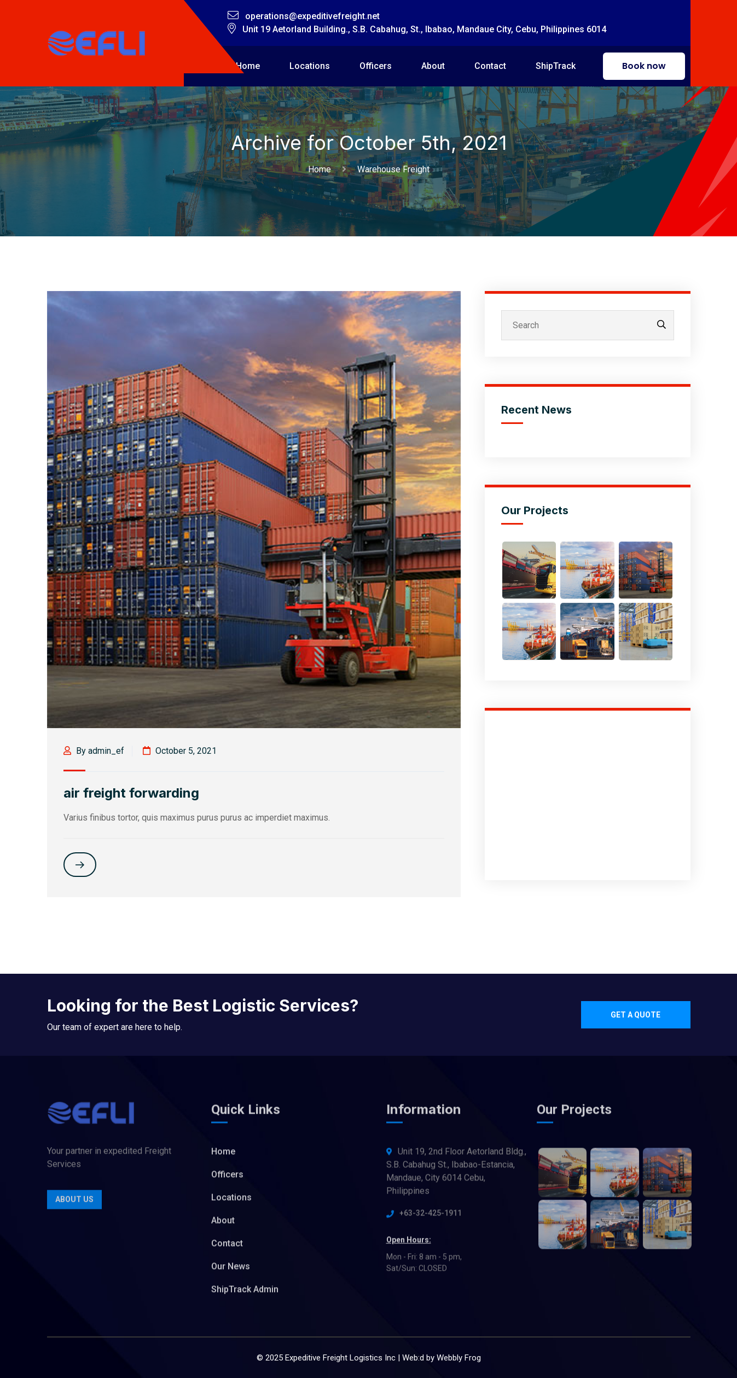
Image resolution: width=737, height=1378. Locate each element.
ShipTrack (556, 66)
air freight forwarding (131, 793)
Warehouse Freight (393, 169)
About (433, 66)
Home (248, 66)
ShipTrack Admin (244, 1293)
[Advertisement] (587, 795)
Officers (375, 66)
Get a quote (635, 1014)
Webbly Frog (459, 1358)
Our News (230, 1270)
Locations (309, 66)
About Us (74, 1203)
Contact (490, 66)
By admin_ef (93, 751)
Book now (644, 66)
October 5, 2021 (180, 751)
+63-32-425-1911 (430, 1217)
